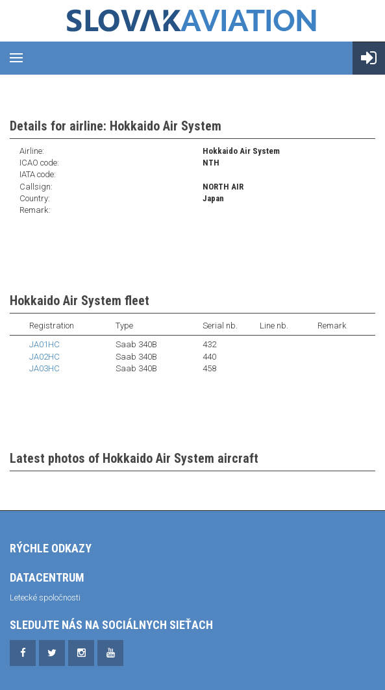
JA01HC (44, 344)
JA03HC (44, 368)
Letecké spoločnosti (45, 597)
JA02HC (44, 357)
